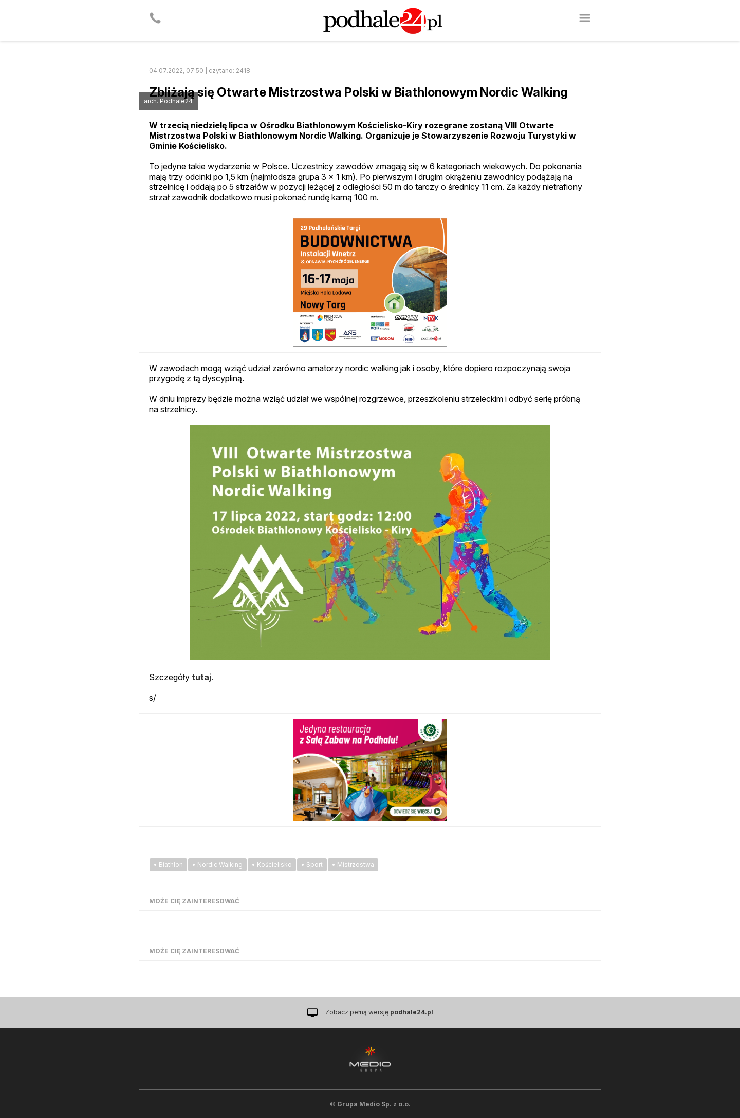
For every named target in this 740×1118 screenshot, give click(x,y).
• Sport (312, 865)
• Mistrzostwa (353, 865)
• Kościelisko (272, 865)
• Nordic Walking (217, 865)
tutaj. (203, 677)
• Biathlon (168, 865)
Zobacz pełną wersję (379, 1012)
